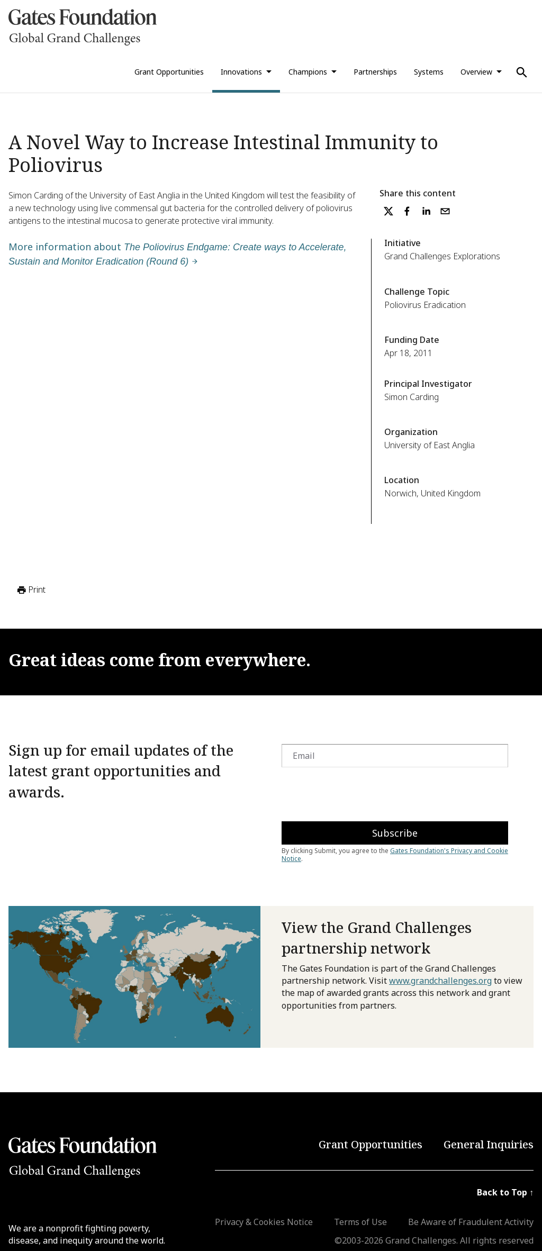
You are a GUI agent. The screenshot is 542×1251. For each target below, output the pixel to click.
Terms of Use (360, 1222)
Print (30, 590)
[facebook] (407, 211)
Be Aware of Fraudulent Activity (471, 1222)
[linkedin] (426, 211)
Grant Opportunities (169, 72)
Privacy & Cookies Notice (264, 1222)
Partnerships (375, 72)
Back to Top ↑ (505, 1192)
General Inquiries (489, 1144)
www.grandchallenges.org (440, 980)
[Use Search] (522, 72)
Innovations (241, 72)
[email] (445, 211)
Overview (476, 72)
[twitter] (389, 211)
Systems (429, 72)
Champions (307, 72)
